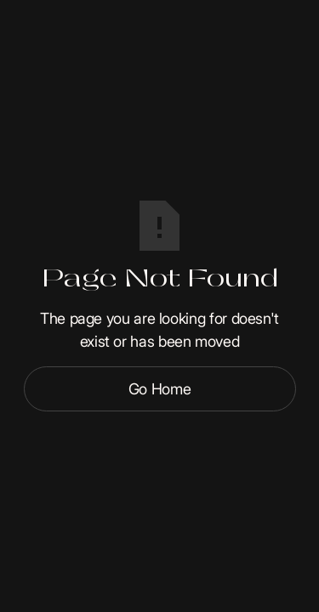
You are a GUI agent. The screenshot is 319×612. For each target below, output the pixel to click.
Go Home (159, 389)
